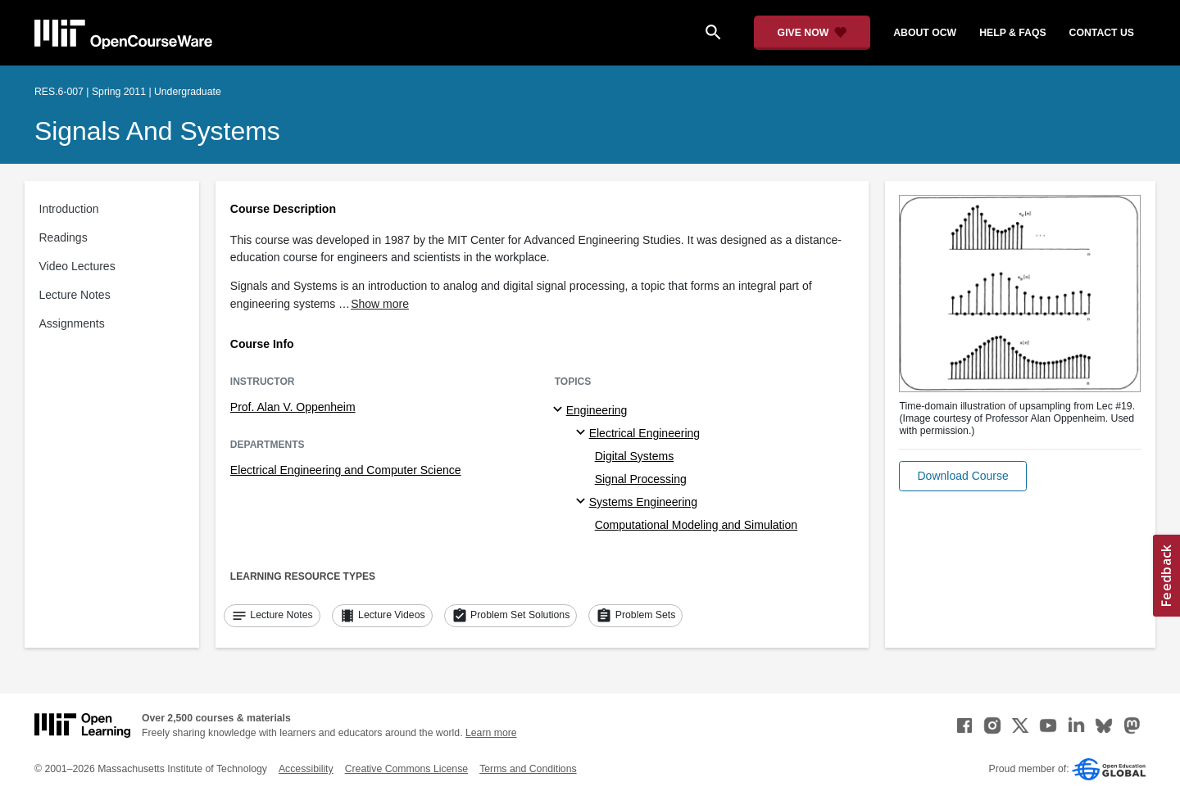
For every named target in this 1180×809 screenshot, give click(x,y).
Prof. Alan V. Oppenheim (293, 407)
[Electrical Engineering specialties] (583, 433)
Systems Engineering (643, 501)
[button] (962, 476)
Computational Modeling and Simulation (696, 524)
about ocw (924, 32)
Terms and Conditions (527, 769)
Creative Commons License (406, 769)
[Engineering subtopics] (560, 410)
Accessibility (306, 769)
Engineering (597, 410)
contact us (1101, 32)
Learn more (491, 733)
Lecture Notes (75, 294)
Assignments (72, 323)
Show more (380, 303)
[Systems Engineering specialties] (583, 502)
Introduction (69, 208)
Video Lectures (77, 266)
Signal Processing (641, 479)
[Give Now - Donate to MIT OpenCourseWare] (812, 33)
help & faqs (1012, 32)
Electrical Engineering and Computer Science (345, 470)
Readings (63, 237)
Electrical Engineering (644, 433)
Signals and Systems (157, 131)
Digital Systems (634, 456)
